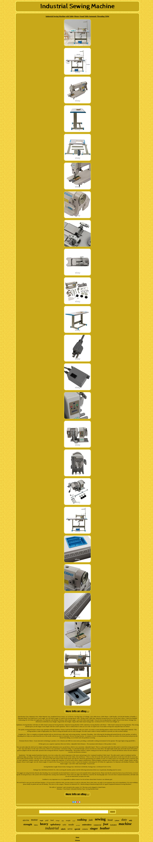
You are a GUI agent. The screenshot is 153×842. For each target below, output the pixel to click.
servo (70, 829)
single (41, 820)
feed (52, 820)
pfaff (46, 820)
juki (91, 819)
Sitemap (77, 840)
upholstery (55, 824)
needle (71, 824)
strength (27, 824)
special (77, 829)
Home (77, 837)
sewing (100, 819)
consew (85, 829)
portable (78, 825)
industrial (52, 828)
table (64, 825)
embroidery (87, 825)
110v (63, 820)
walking (82, 819)
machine (125, 824)
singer (94, 828)
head (110, 820)
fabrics (36, 825)
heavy (44, 824)
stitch (63, 829)
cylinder (117, 820)
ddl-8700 (26, 820)
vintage (57, 820)
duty (124, 819)
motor (34, 819)
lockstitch (113, 825)
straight (68, 820)
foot (105, 824)
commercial (97, 825)
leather (105, 828)
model (73, 820)
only (130, 820)
